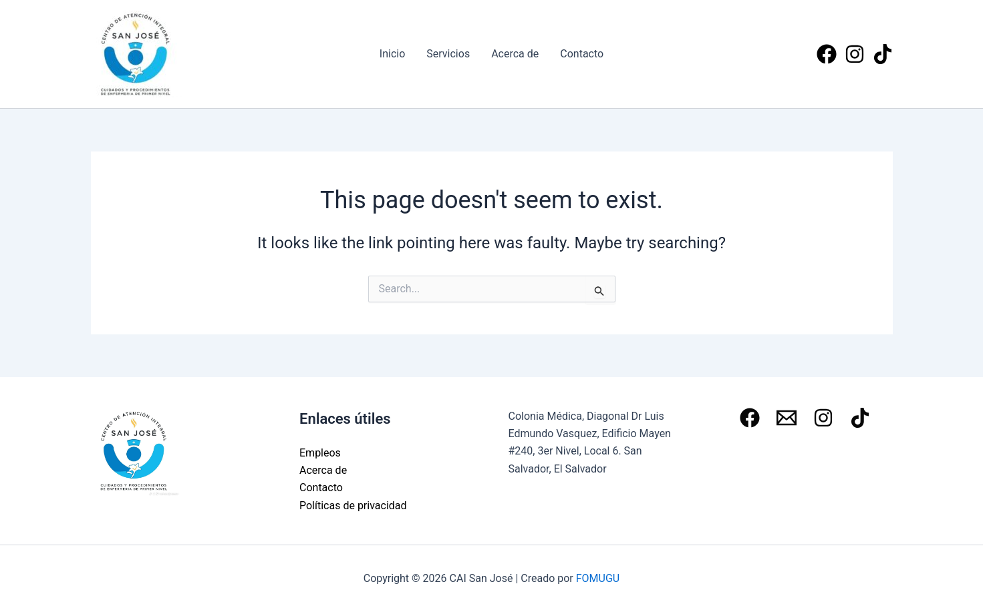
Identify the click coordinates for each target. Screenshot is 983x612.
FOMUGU (597, 578)
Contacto (581, 53)
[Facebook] (827, 54)
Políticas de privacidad (353, 505)
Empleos (320, 452)
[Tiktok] (883, 54)
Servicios (448, 53)
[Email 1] (787, 418)
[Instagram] (855, 54)
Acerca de (515, 53)
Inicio (392, 53)
